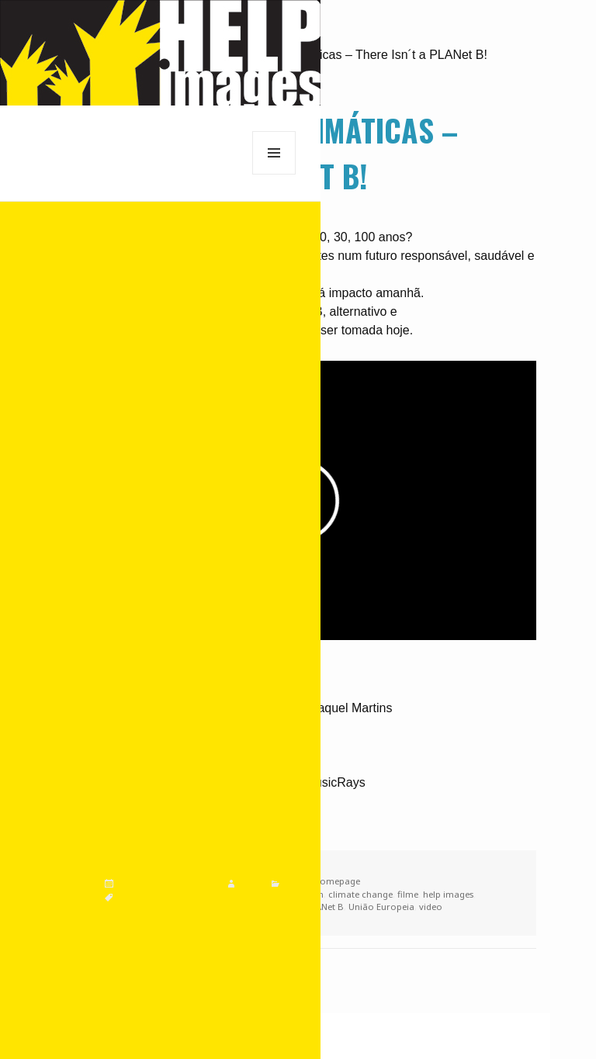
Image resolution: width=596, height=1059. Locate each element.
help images (448, 894)
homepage (337, 881)
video (430, 906)
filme (407, 894)
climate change (360, 894)
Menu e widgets (274, 174)
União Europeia (381, 906)
